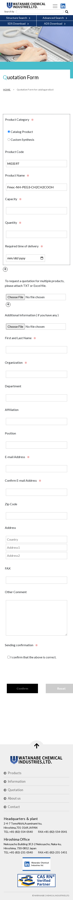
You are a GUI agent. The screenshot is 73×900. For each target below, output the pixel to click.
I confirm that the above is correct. (31, 657)
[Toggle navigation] (55, 6)
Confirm (22, 688)
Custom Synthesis (21, 139)
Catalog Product (20, 131)
